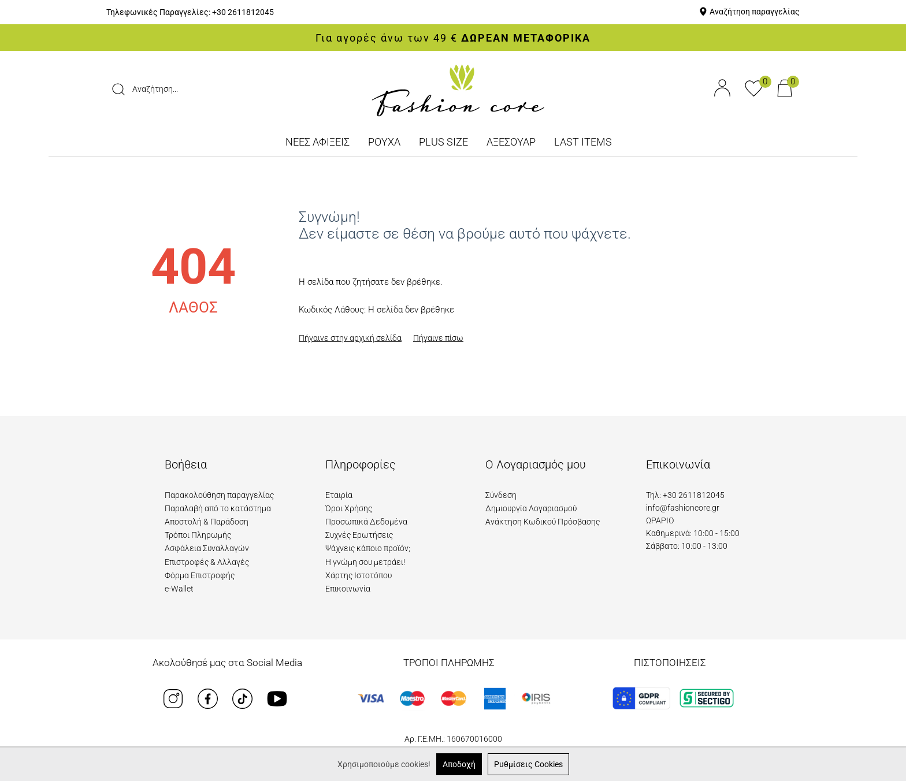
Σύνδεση (501, 495)
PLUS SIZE (443, 142)
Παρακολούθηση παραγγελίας (219, 495)
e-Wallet (179, 588)
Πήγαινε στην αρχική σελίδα (350, 338)
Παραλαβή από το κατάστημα (218, 508)
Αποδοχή (459, 764)
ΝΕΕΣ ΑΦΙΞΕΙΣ (317, 142)
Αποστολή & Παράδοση (206, 521)
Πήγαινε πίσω (438, 338)
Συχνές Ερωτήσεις (359, 535)
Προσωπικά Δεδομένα (366, 521)
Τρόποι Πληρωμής (198, 535)
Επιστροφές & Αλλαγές (207, 562)
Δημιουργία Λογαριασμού (531, 508)
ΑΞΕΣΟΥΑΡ (511, 142)
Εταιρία (338, 495)
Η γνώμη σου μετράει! (365, 562)
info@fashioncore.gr (682, 507)
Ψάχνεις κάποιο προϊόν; (367, 548)
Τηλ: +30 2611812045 (685, 495)
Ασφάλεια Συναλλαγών (207, 548)
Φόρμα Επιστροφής (200, 575)
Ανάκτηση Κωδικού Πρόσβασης (542, 521)
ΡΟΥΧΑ (384, 142)
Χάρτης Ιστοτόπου (358, 575)
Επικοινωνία (347, 588)
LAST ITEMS (583, 142)
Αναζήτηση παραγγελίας (755, 11)
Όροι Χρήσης (348, 508)
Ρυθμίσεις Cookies (528, 764)
